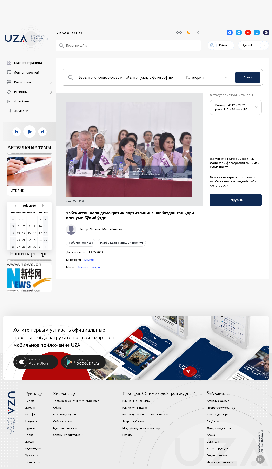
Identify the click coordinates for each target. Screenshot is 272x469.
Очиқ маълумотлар (219, 428)
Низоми (127, 435)
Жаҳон (29, 441)
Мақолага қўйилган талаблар (141, 428)
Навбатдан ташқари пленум (121, 242)
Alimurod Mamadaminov (105, 229)
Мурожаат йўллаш (65, 428)
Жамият (88, 259)
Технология (33, 462)
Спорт (29, 435)
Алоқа (211, 435)
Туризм (30, 428)
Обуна (57, 407)
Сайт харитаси (62, 421)
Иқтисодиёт (33, 448)
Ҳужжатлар (32, 455)
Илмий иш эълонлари (136, 401)
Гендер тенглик (217, 455)
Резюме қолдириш (65, 414)
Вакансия (213, 441)
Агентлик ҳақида (218, 401)
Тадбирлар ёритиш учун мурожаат (76, 401)
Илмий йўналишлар (135, 407)
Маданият (32, 421)
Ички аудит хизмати (220, 462)
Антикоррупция (217, 448)
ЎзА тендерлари (217, 414)
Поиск (247, 77)
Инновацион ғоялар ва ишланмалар (145, 414)
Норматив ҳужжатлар (221, 407)
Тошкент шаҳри (89, 267)
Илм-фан (31, 414)
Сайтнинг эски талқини (68, 435)
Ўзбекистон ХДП (81, 242)
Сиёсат (29, 401)
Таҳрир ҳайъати (133, 421)
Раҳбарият (214, 421)
